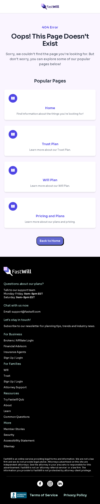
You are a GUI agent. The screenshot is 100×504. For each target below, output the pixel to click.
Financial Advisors (15, 346)
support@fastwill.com (26, 311)
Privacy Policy (75, 495)
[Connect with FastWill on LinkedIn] (60, 484)
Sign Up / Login (13, 357)
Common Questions (17, 416)
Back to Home (50, 241)
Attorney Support (15, 387)
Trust (7, 375)
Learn (7, 411)
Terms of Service (44, 495)
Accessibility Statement (19, 440)
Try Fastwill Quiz (14, 399)
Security (9, 434)
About (8, 405)
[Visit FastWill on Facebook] (40, 484)
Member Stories (14, 429)
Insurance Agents (15, 352)
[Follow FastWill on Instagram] (50, 484)
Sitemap (9, 446)
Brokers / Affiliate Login (19, 340)
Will (6, 370)
